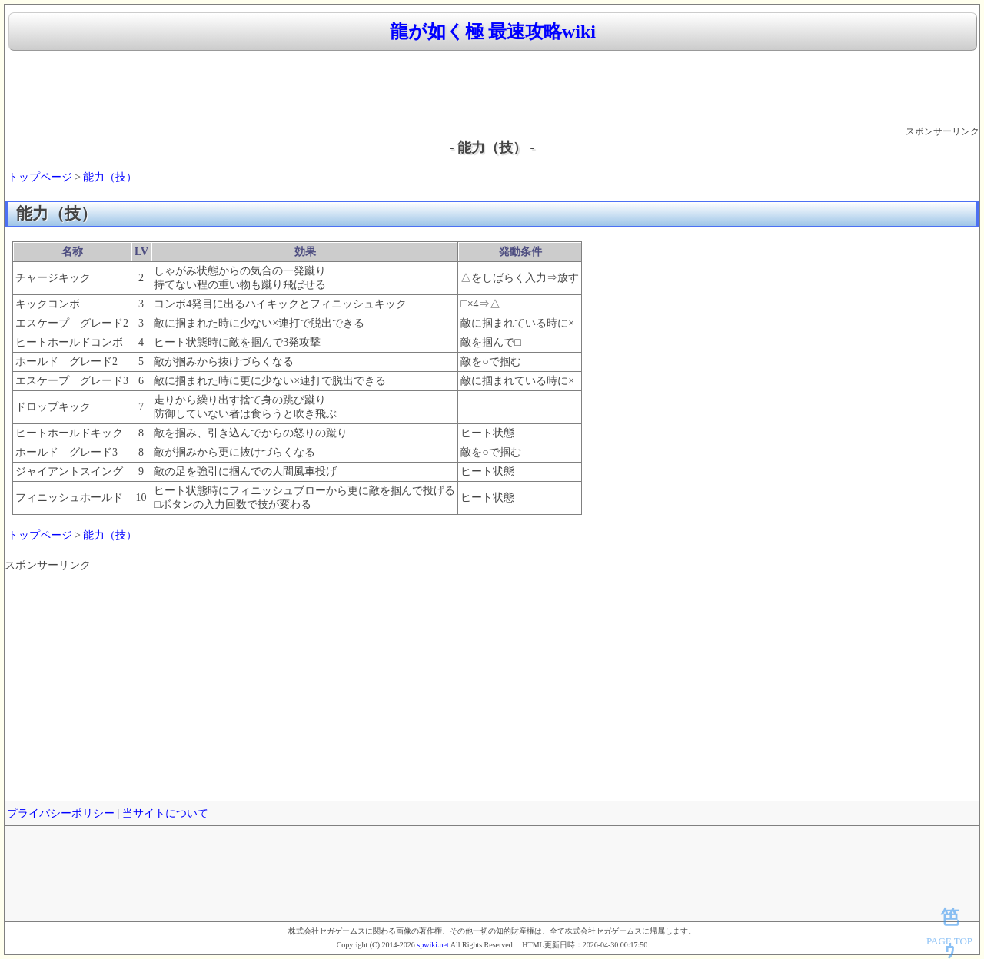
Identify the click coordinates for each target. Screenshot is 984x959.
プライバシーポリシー (61, 813)
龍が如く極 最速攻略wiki (493, 31)
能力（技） (110, 177)
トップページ (40, 177)
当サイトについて (165, 813)
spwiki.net (432, 945)
